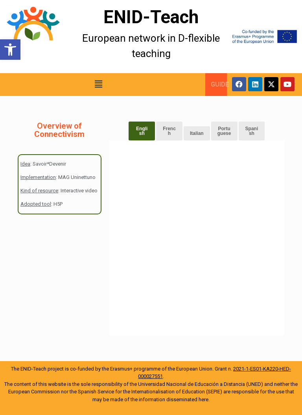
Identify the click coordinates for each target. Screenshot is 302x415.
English (141, 131)
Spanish (251, 131)
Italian (197, 133)
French (169, 131)
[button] (10, 49)
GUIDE (220, 84)
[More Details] (38, 36)
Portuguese (224, 131)
